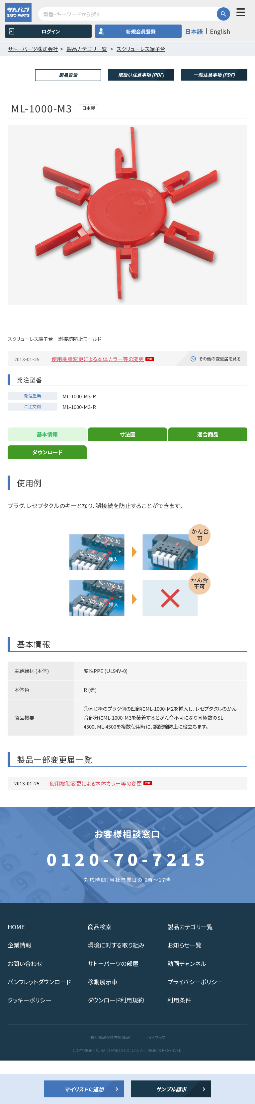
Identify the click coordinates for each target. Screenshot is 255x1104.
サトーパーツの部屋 (113, 1006)
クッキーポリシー (29, 1043)
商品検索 (100, 970)
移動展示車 (103, 1024)
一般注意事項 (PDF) (214, 74)
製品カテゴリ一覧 (190, 970)
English (220, 31)
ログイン (51, 31)
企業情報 (20, 988)
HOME (16, 970)
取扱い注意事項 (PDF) (141, 74)
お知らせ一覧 (184, 988)
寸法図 (127, 478)
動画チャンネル (186, 1006)
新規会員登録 (141, 31)
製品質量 (68, 75)
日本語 (194, 31)
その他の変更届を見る (220, 402)
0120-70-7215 (127, 902)
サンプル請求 (171, 1089)
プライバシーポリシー (195, 1024)
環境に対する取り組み (116, 988)
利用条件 (179, 1043)
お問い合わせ (25, 1006)
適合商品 (207, 478)
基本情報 (47, 478)
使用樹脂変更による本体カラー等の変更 (97, 402)
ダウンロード (47, 495)
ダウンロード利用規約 (116, 1043)
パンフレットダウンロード (39, 1024)
